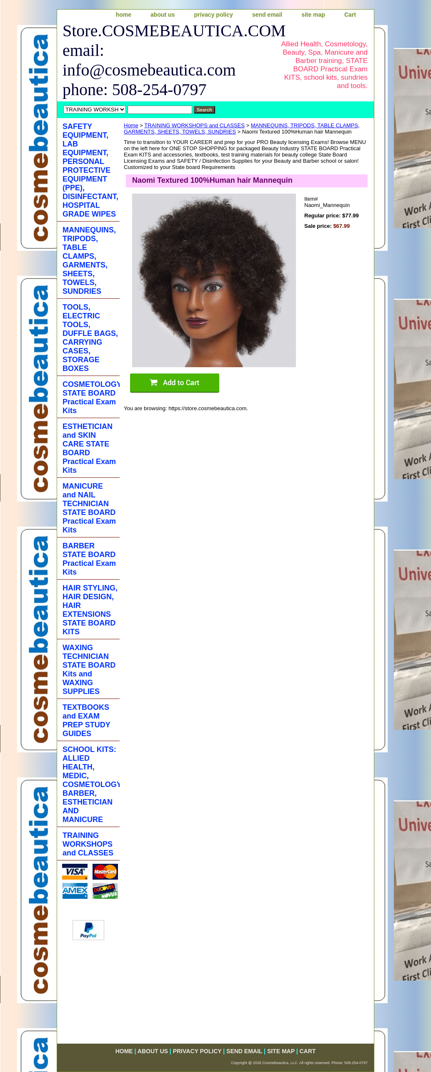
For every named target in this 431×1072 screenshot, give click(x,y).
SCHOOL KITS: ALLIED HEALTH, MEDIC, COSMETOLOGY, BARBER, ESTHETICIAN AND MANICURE (91, 784)
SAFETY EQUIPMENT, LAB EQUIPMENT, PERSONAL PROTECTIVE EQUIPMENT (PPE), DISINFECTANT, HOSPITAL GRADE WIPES (90, 170)
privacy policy (213, 14)
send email (267, 14)
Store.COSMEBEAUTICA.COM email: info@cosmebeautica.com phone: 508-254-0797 (164, 60)
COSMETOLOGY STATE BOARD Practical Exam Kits (91, 397)
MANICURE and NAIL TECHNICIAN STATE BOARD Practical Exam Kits (89, 508)
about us (162, 14)
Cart (350, 14)
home (123, 14)
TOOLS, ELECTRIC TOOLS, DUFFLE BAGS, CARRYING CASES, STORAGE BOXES (90, 338)
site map (313, 14)
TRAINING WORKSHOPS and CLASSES (194, 125)
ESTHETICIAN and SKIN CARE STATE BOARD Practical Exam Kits (89, 448)
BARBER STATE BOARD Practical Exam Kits (89, 559)
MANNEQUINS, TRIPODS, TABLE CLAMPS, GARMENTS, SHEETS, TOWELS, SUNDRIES (89, 260)
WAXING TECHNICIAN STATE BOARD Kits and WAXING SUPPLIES (89, 669)
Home (131, 125)
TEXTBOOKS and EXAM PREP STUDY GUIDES (86, 720)
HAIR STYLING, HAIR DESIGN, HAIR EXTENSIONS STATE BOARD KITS (90, 610)
